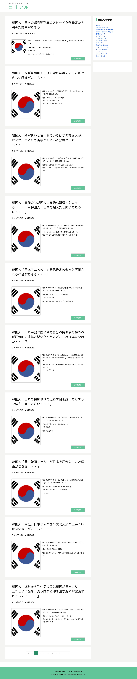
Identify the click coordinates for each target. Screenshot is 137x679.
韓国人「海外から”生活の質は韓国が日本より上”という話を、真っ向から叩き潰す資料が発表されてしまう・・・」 (48, 591)
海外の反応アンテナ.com (104, 30)
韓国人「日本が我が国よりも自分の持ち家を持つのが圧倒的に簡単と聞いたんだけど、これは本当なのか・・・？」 (48, 337)
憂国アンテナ (100, 34)
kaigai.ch (99, 25)
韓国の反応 (31, 33)
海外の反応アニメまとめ (104, 32)
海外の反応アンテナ (103, 27)
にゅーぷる (100, 43)
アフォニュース (101, 52)
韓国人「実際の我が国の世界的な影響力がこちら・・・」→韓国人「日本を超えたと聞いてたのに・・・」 (46, 207)
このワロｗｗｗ (101, 49)
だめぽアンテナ (101, 36)
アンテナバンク (101, 54)
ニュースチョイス (102, 47)
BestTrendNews (102, 45)
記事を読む (77, 59)
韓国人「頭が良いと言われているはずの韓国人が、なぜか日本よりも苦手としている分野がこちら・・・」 (48, 140)
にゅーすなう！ (101, 56)
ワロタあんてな (101, 41)
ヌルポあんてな (101, 38)
